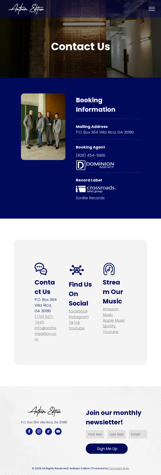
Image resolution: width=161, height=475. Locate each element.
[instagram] (38, 432)
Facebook (78, 311)
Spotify (109, 326)
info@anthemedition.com (45, 333)
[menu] (151, 8)
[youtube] (58, 432)
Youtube (76, 328)
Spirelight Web (119, 468)
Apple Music (114, 320)
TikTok (74, 322)
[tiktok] (48, 432)
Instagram (79, 316)
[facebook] (29, 432)
